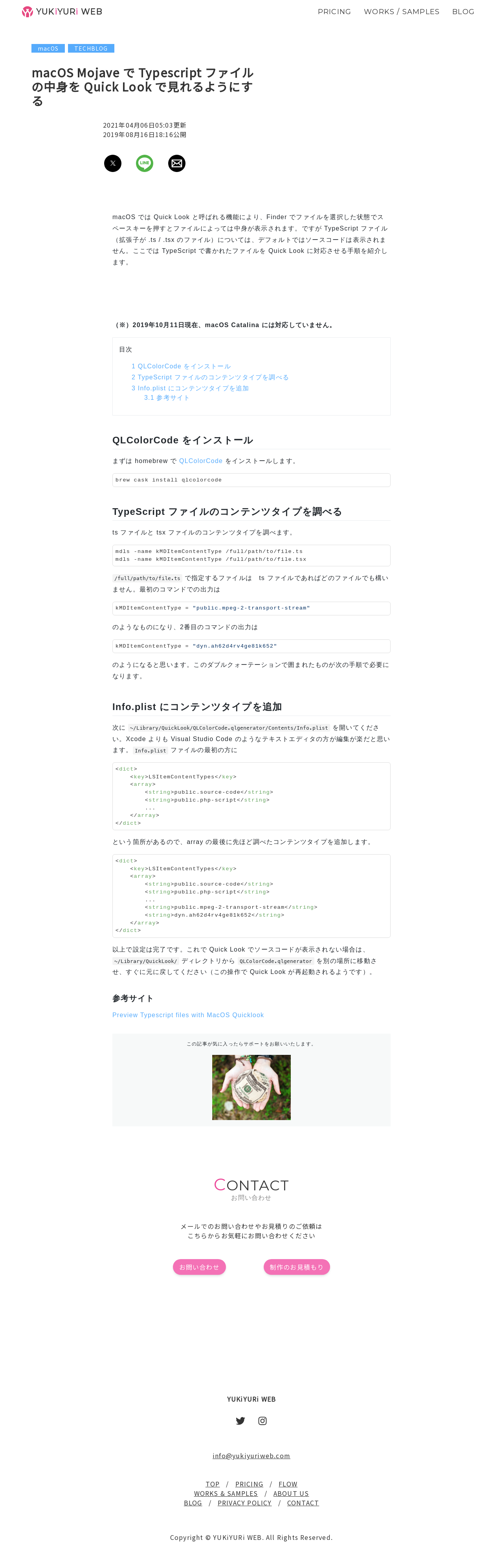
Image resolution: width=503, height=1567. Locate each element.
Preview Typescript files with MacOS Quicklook (188, 1015)
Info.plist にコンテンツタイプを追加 (190, 388)
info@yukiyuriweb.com (251, 1455)
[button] (112, 163)
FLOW (288, 1483)
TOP (213, 1483)
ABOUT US (291, 1493)
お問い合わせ (199, 1267)
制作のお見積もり (297, 1267)
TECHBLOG (91, 48)
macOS (48, 48)
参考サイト (167, 397)
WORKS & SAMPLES (226, 1493)
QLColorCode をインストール (181, 366)
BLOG (193, 1502)
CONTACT (303, 1502)
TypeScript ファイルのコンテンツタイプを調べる (210, 377)
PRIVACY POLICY (245, 1502)
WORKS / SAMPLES (402, 11)
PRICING (249, 1483)
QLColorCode (201, 461)
